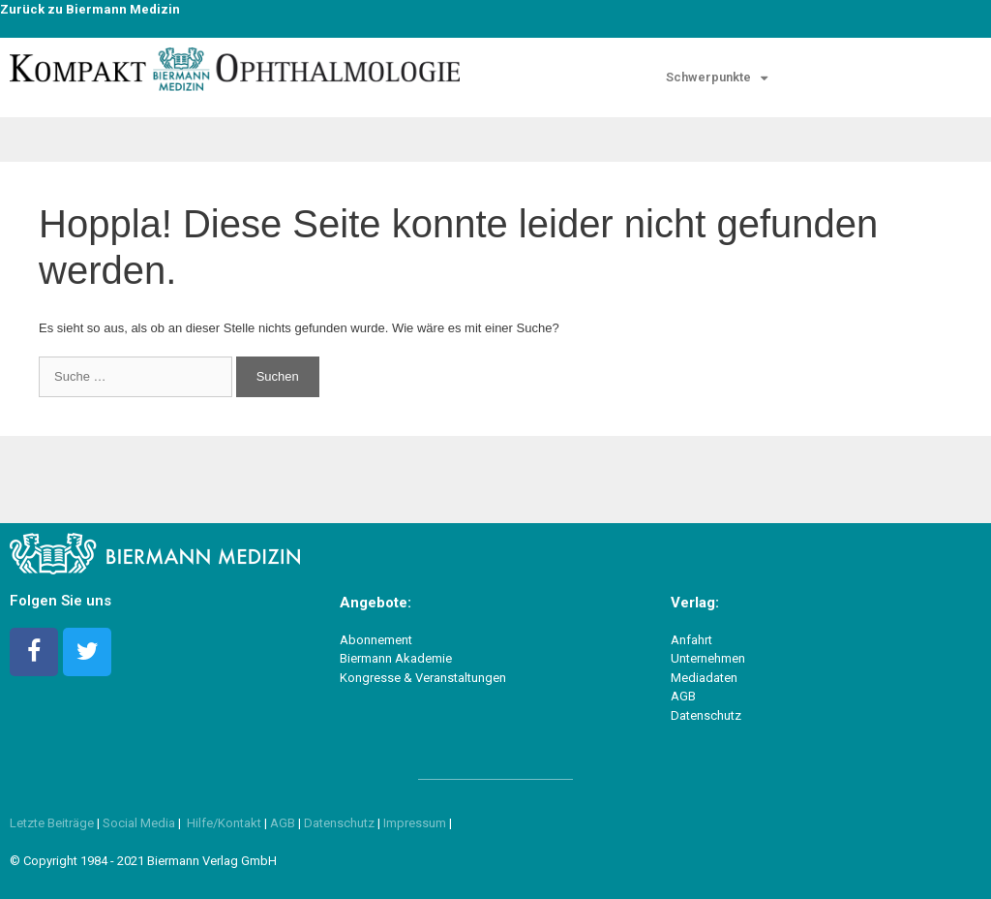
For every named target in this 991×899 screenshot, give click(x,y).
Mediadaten (704, 677)
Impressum (416, 823)
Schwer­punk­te (716, 78)
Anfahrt (691, 640)
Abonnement (376, 640)
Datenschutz (706, 715)
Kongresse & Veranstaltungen (423, 677)
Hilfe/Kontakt (224, 823)
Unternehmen (708, 658)
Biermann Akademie (396, 658)
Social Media (139, 823)
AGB (683, 696)
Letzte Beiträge (52, 823)
